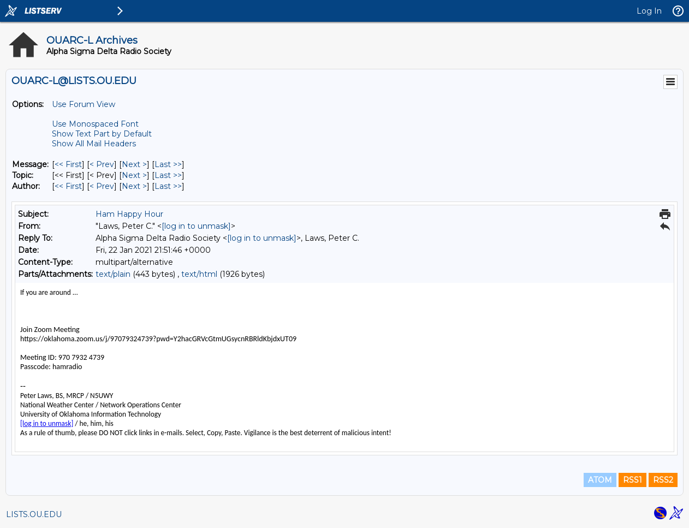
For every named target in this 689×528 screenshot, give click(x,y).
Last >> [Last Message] (168, 164)
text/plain (113, 274)
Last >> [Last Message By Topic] (168, 175)
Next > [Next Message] (134, 164)
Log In (649, 11)
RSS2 (663, 480)
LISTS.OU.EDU (34, 514)
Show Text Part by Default (102, 134)
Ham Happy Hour (129, 214)
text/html (199, 274)
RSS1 (632, 480)
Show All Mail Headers (94, 144)
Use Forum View (83, 104)
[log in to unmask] (196, 226)
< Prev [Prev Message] (102, 164)
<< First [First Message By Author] (68, 186)
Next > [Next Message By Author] (134, 186)
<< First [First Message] (68, 164)
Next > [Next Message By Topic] (134, 175)
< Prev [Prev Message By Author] (102, 186)
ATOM (600, 480)
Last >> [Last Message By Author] (168, 186)
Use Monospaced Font (95, 124)
